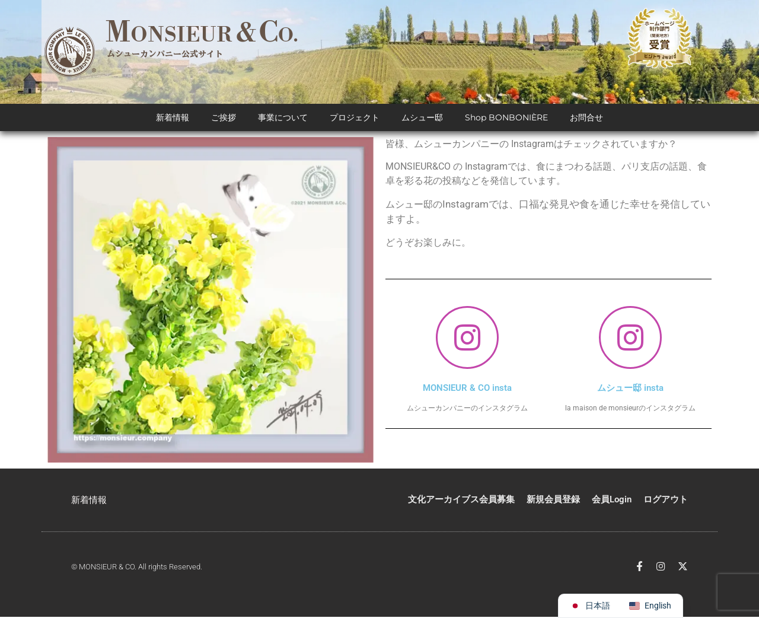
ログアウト (665, 500)
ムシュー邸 (422, 118)
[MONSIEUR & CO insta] (467, 338)
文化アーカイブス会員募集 (461, 500)
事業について (283, 118)
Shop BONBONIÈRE (506, 118)
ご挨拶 (223, 118)
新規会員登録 (553, 500)
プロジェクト (355, 118)
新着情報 (172, 118)
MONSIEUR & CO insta (467, 389)
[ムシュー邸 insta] (630, 338)
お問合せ (586, 118)
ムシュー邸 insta (630, 389)
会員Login (612, 500)
